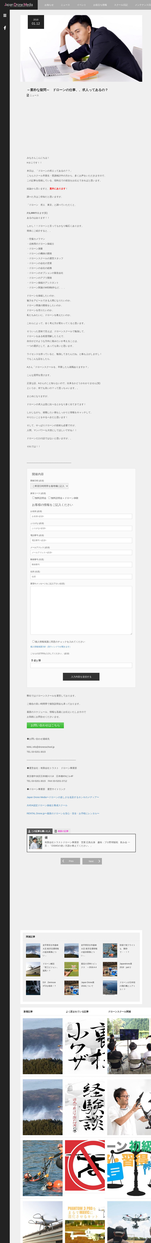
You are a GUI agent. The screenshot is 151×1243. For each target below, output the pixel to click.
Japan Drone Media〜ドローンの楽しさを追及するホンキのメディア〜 (60, 798)
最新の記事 (60, 832)
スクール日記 (121, 5)
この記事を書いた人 (38, 832)
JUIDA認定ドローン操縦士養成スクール (44, 806)
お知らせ (49, 5)
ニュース (65, 5)
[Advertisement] (80, 127)
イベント (81, 5)
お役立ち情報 (100, 5)
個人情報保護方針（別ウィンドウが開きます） (48, 648)
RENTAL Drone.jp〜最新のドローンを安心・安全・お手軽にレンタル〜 (60, 814)
